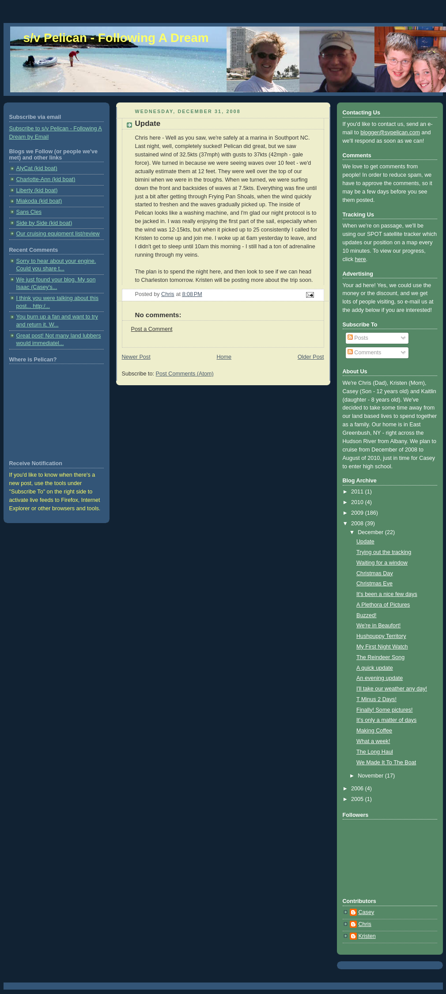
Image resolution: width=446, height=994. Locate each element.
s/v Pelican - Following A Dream (116, 38)
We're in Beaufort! (378, 625)
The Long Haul (374, 752)
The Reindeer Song (380, 657)
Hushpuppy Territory (381, 636)
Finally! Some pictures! (384, 710)
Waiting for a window (382, 563)
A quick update (374, 668)
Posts (358, 338)
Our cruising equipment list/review (58, 234)
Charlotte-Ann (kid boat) (46, 179)
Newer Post (136, 357)
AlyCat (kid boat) (36, 168)
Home (223, 357)
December (371, 532)
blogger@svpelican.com (390, 132)
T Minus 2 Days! (376, 699)
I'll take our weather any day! (391, 689)
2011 (358, 492)
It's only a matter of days (386, 720)
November (371, 776)
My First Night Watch (382, 647)
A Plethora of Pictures (383, 605)
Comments (364, 352)
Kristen (367, 936)
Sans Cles (29, 212)
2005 (358, 799)
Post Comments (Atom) (185, 374)
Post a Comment (152, 329)
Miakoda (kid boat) (39, 201)
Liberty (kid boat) (37, 190)
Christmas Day (374, 573)
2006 (358, 788)
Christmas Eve (374, 583)
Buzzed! (366, 615)
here (360, 259)
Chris (365, 924)
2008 (358, 523)
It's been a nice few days (386, 594)
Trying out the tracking (383, 552)
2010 (358, 502)
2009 (358, 513)
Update (365, 542)
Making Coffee (374, 731)
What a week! (373, 741)
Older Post (311, 357)
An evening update (379, 678)
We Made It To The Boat (386, 762)
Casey (366, 912)
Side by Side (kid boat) (44, 223)
